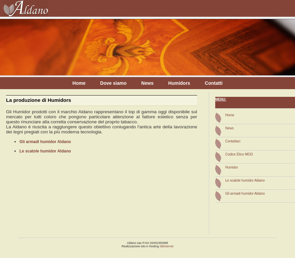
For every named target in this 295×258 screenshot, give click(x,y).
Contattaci (232, 141)
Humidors (179, 83)
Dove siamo (113, 83)
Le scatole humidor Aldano (45, 151)
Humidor (231, 167)
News (147, 83)
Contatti (214, 83)
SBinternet (166, 246)
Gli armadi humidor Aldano (45, 141)
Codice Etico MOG (239, 154)
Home (78, 83)
